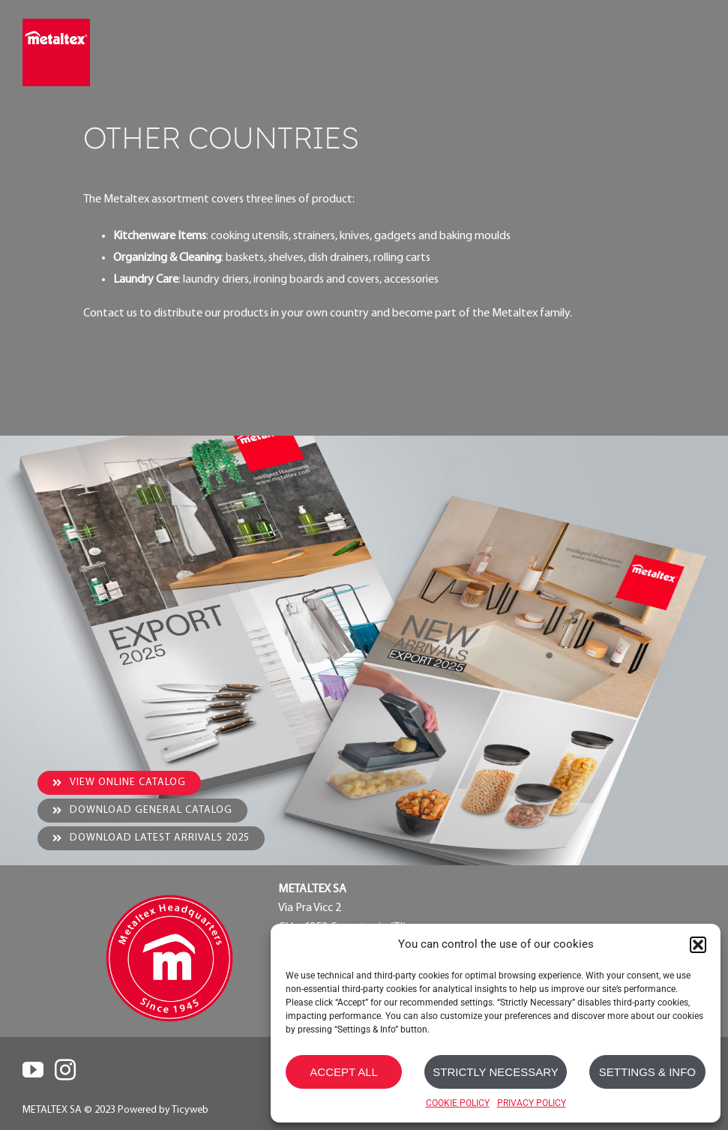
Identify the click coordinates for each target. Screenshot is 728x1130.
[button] (698, 944)
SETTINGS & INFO (647, 1072)
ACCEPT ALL (344, 1072)
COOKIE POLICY (458, 1103)
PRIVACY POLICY (531, 1103)
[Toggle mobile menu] (696, 43)
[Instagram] (65, 1070)
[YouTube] (32, 1070)
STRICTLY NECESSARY (496, 1072)
